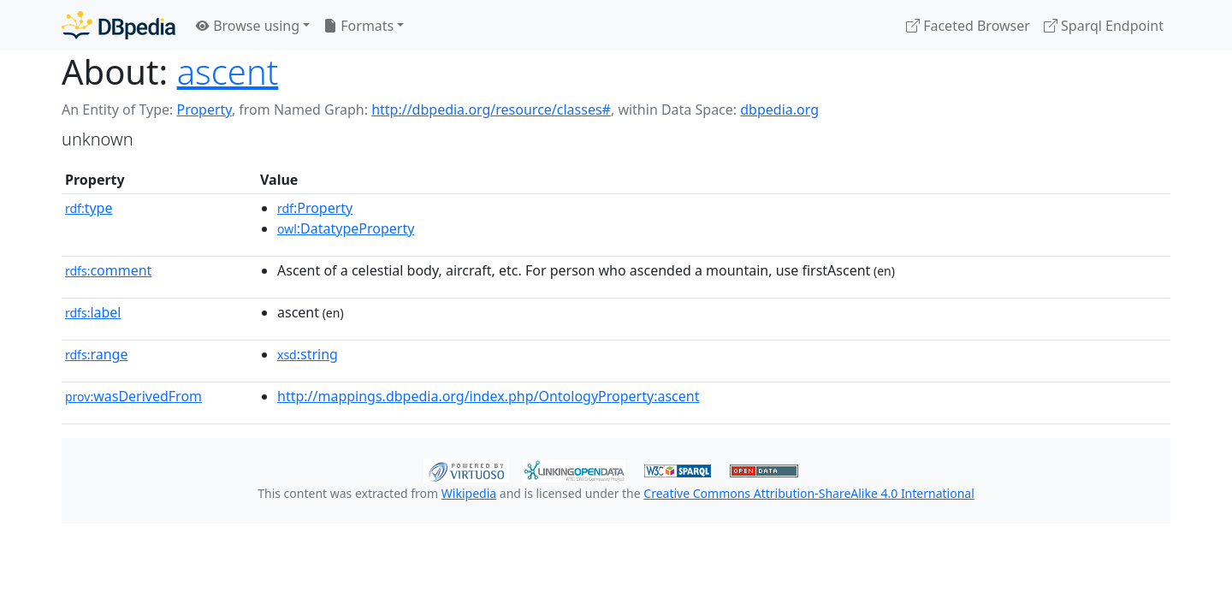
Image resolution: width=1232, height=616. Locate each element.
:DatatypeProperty (345, 228)
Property (203, 109)
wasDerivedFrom (133, 396)
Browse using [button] (247, 25)
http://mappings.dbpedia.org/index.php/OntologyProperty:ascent (488, 396)
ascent (228, 71)
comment (108, 270)
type (89, 207)
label (93, 312)
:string (307, 354)
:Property (314, 207)
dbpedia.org (779, 109)
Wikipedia (468, 493)
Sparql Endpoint (1104, 25)
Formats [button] (358, 25)
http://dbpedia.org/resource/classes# (491, 109)
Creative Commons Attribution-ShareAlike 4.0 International (808, 493)
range (96, 354)
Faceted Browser (968, 25)
